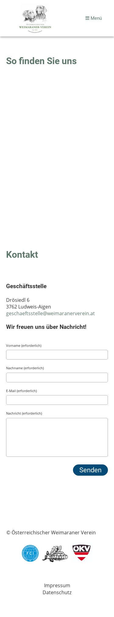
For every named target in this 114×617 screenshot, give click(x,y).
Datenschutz (57, 592)
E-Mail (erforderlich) (21, 390)
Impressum (57, 585)
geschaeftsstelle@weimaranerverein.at (50, 313)
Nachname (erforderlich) (25, 368)
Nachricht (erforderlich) (24, 413)
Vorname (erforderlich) (23, 345)
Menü (93, 18)
